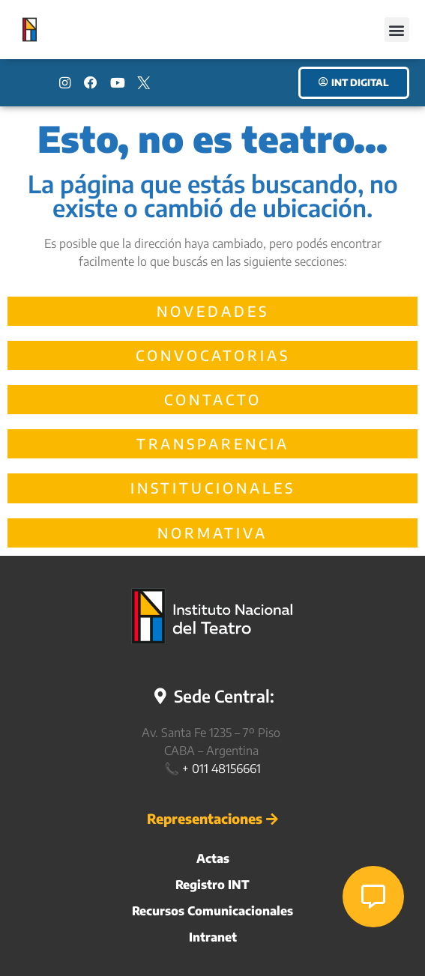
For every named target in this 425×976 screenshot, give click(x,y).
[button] (397, 29)
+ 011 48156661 (221, 768)
